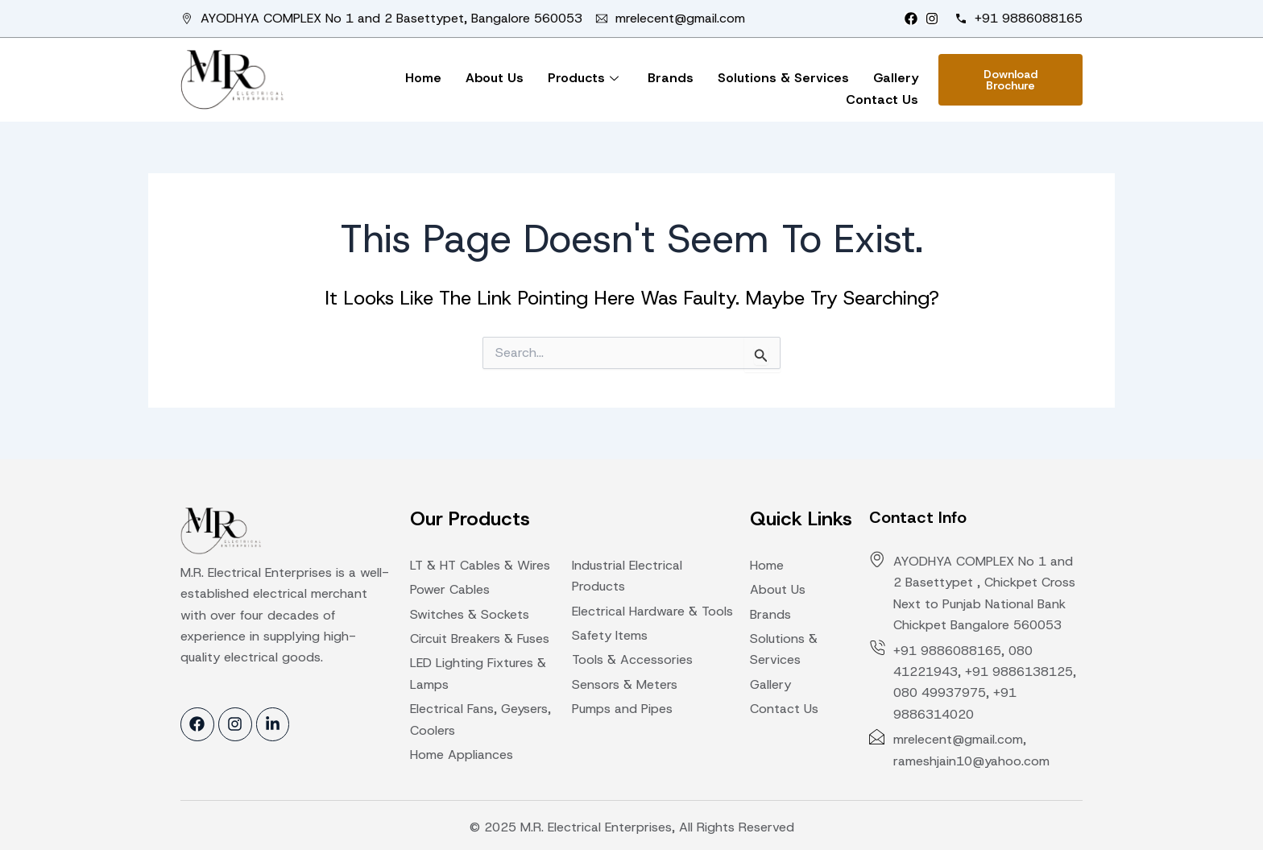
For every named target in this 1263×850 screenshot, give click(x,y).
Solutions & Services (783, 77)
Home (423, 77)
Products (583, 77)
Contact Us (882, 99)
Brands (671, 77)
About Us (495, 77)
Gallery (895, 77)
